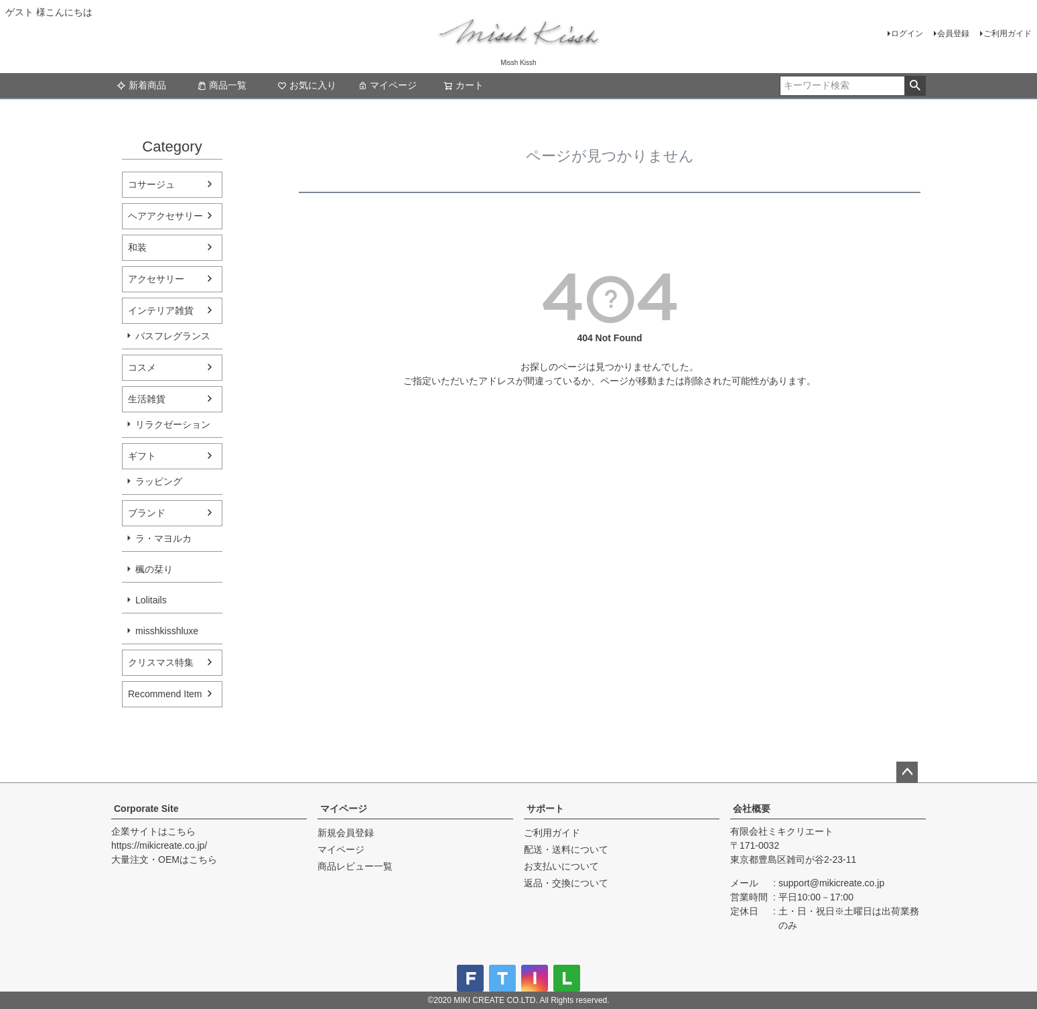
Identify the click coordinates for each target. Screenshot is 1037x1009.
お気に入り (306, 85)
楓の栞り (154, 569)
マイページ (387, 85)
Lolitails (151, 600)
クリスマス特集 (161, 662)
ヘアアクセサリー (165, 216)
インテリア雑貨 (161, 310)
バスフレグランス (172, 336)
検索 (914, 85)
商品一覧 (222, 85)
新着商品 (141, 85)
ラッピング (158, 481)
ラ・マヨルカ (163, 538)
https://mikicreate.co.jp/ (159, 845)
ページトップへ (907, 772)
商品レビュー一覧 (355, 866)
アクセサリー (156, 279)
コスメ (142, 367)
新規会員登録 (346, 832)
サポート (545, 808)
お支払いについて (561, 866)
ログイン (907, 33)
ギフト (142, 456)
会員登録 (953, 33)
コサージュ (151, 184)
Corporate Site (146, 808)
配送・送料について (566, 849)
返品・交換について (566, 883)
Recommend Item (165, 694)
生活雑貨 (146, 399)
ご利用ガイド (1007, 33)
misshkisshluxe (166, 631)
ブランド (146, 513)
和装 (137, 247)
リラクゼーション (172, 424)
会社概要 (751, 808)
